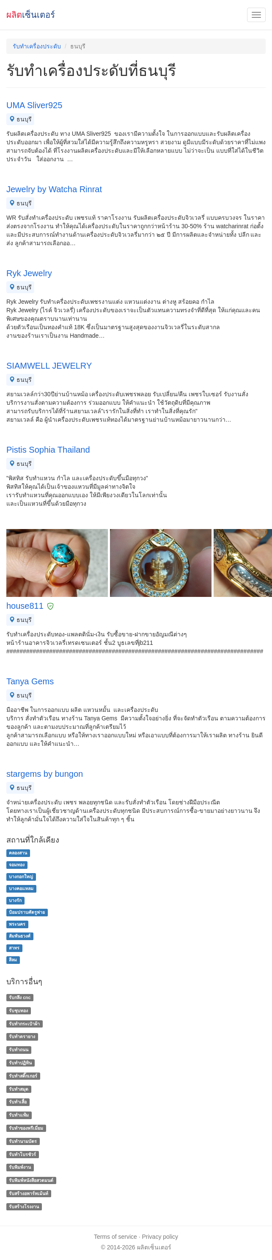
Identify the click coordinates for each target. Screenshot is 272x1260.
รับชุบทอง (18, 1010)
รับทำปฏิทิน (20, 1062)
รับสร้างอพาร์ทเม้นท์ (28, 1193)
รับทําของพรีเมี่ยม (26, 1128)
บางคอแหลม (21, 888)
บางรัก (15, 900)
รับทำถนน (18, 1049)
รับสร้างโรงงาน (24, 1206)
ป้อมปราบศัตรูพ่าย (27, 912)
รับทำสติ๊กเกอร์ (23, 1075)
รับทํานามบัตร (23, 1141)
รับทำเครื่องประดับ (37, 46)
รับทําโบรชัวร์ (22, 1154)
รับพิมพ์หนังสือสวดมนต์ (31, 1180)
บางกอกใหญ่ (21, 876)
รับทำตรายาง (22, 1036)
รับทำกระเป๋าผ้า (24, 1023)
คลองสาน (18, 852)
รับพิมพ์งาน (20, 1167)
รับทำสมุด (18, 1089)
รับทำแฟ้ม (19, 1114)
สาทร (14, 947)
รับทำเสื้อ (18, 1102)
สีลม (13, 959)
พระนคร (17, 924)
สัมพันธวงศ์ (19, 935)
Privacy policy (160, 1236)
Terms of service (115, 1236)
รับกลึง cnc (19, 997)
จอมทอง (17, 864)
